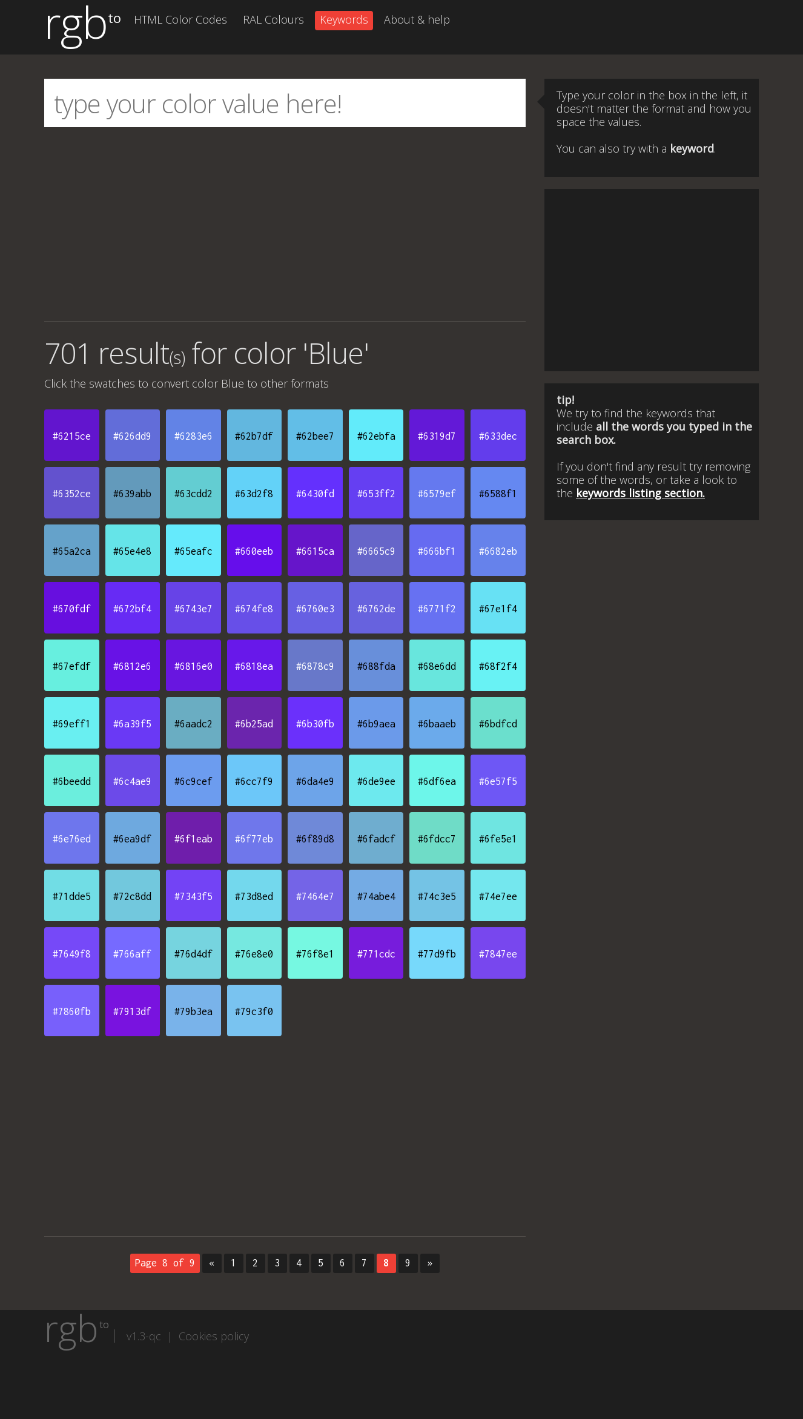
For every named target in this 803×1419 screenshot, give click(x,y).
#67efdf (72, 666)
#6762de (376, 608)
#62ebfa (376, 436)
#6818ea (254, 666)
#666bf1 (437, 551)
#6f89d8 (315, 838)
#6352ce (72, 493)
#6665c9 (376, 551)
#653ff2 (376, 493)
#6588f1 (498, 493)
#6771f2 (437, 608)
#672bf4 (132, 608)
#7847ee (498, 953)
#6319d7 (437, 436)
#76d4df (193, 953)
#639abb (132, 493)
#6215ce (72, 436)
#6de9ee (376, 781)
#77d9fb (437, 953)
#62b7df (254, 436)
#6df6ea (437, 781)
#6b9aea (376, 723)
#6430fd (315, 493)
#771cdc (376, 953)
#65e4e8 (132, 551)
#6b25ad (254, 723)
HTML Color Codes (180, 19)
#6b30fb (315, 723)
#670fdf (72, 608)
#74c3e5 (437, 896)
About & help (417, 19)
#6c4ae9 (132, 781)
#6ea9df (132, 838)
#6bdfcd (498, 723)
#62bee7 (315, 436)
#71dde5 (72, 896)
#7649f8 (72, 953)
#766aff (132, 953)
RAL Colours (273, 19)
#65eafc (193, 551)
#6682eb (498, 551)
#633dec (498, 436)
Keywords (344, 19)
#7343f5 (193, 896)
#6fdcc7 (437, 838)
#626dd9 (132, 436)
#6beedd (72, 781)
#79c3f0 (254, 1011)
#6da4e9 (315, 781)
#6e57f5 (498, 781)
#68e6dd (437, 666)
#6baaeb (437, 723)
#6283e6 (193, 436)
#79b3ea (193, 1011)
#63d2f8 (254, 493)
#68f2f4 (498, 666)
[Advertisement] (285, 224)
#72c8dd (132, 896)
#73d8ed (254, 896)
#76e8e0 (254, 953)
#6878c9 (315, 666)
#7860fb (72, 1011)
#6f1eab (193, 838)
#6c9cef (193, 781)
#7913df (132, 1011)
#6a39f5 (132, 723)
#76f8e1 (315, 953)
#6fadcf (376, 838)
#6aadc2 (193, 723)
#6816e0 (193, 666)
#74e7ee (498, 896)
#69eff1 (72, 723)
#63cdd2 (193, 493)
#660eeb (254, 551)
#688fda (376, 666)
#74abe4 (376, 896)
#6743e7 (193, 608)
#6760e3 (315, 608)
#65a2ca (72, 551)
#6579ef (437, 493)
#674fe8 (254, 608)
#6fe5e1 (498, 838)
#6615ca (315, 551)
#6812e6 (132, 666)
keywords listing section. (640, 493)
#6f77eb (254, 838)
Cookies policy (214, 1336)
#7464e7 (315, 896)
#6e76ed (72, 838)
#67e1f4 (498, 608)
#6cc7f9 (254, 781)
